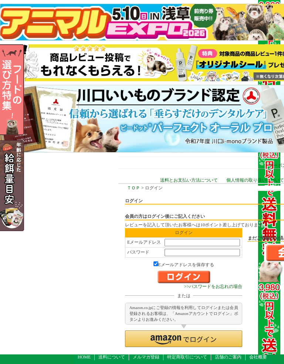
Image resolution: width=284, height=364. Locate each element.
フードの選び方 (24, 89)
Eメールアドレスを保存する (183, 264)
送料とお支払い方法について (189, 180)
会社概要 (258, 357)
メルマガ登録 (146, 357)
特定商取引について (187, 357)
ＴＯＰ (133, 187)
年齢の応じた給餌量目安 (24, 185)
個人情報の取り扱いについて (255, 180)
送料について (111, 357)
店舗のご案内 (228, 357)
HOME (84, 357)
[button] (183, 338)
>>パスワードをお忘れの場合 (213, 286)
